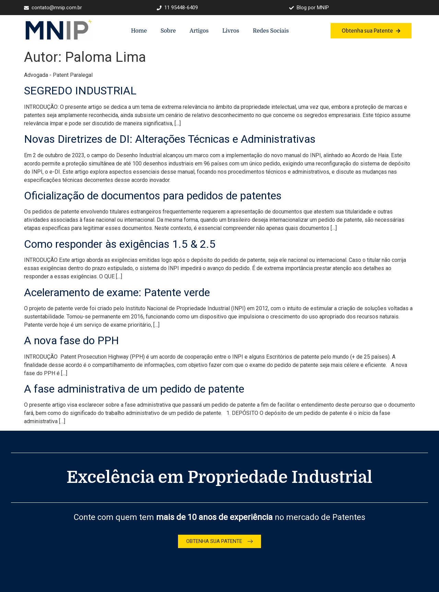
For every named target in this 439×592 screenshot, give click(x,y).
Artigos (199, 31)
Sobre (168, 31)
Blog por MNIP (309, 7)
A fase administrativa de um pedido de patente (134, 388)
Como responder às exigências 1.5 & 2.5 (119, 244)
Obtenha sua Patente (371, 30)
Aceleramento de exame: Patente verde (117, 292)
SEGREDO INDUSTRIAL (80, 90)
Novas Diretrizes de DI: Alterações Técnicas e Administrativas (170, 139)
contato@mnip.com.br (53, 7)
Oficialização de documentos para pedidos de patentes (153, 195)
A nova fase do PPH (71, 340)
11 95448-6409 (177, 7)
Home (139, 31)
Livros (230, 31)
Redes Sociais (271, 31)
